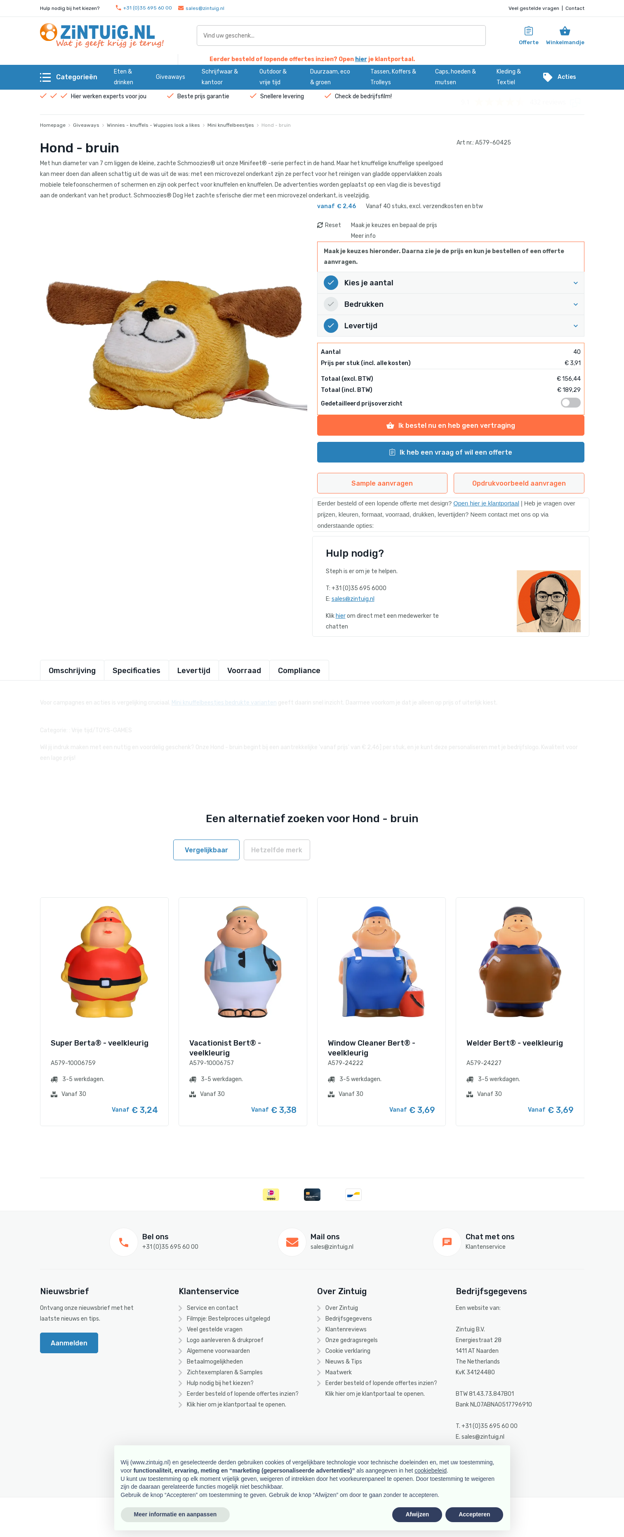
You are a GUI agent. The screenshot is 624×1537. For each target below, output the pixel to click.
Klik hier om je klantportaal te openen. (236, 1404)
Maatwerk (338, 1372)
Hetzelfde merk (276, 850)
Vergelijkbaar (206, 850)
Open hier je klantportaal (486, 503)
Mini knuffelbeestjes (230, 125)
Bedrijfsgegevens (348, 1318)
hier (361, 59)
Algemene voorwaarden (218, 1350)
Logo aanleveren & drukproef (225, 1340)
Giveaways (86, 125)
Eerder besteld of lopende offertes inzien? (243, 1393)
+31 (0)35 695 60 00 (144, 8)
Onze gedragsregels (351, 1340)
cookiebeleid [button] (430, 1470)
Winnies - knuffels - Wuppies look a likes (153, 125)
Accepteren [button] (474, 1514)
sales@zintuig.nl (201, 8)
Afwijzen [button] (417, 1514)
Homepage (53, 125)
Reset (333, 225)
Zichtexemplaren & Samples (225, 1372)
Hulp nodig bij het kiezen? (220, 1383)
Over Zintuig (341, 1308)
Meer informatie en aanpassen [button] (175, 1514)
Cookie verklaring (347, 1350)
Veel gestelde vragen (534, 8)
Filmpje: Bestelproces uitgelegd (228, 1318)
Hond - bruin (276, 125)
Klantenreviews (346, 1329)
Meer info (363, 236)
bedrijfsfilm (375, 96)
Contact (574, 8)
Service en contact (212, 1308)
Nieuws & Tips (343, 1361)
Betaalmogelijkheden (215, 1361)
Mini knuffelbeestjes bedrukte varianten (224, 698)
